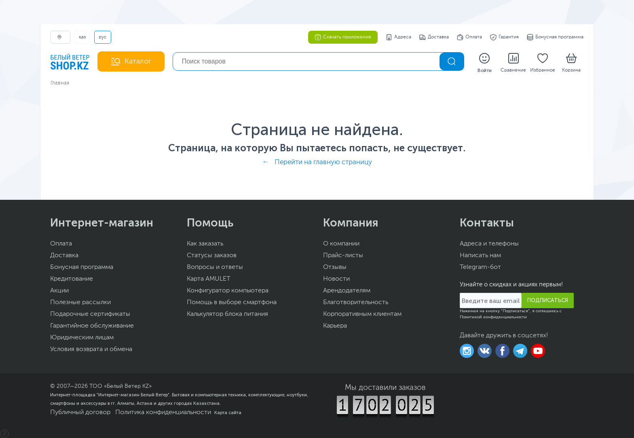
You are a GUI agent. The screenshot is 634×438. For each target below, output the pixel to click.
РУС (103, 37)
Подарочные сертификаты (90, 314)
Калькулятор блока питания (227, 314)
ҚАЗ (82, 37)
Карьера (335, 326)
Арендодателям (346, 291)
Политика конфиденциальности (163, 412)
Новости (336, 279)
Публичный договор (80, 412)
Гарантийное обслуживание (92, 326)
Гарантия (504, 37)
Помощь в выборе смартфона (232, 302)
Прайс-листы (343, 255)
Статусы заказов (212, 255)
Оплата (469, 37)
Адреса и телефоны (489, 244)
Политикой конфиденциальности (493, 317)
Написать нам (480, 255)
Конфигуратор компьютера (227, 291)
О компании (341, 244)
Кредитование (71, 279)
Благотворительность (355, 302)
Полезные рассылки (80, 302)
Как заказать (205, 244)
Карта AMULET (208, 279)
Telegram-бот (480, 267)
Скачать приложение (343, 37)
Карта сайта (227, 412)
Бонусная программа (555, 37)
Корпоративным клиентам (362, 314)
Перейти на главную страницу (323, 162)
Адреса (398, 37)
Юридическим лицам (82, 337)
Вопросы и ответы (215, 267)
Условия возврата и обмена (91, 349)
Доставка (434, 37)
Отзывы (335, 267)
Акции (59, 291)
